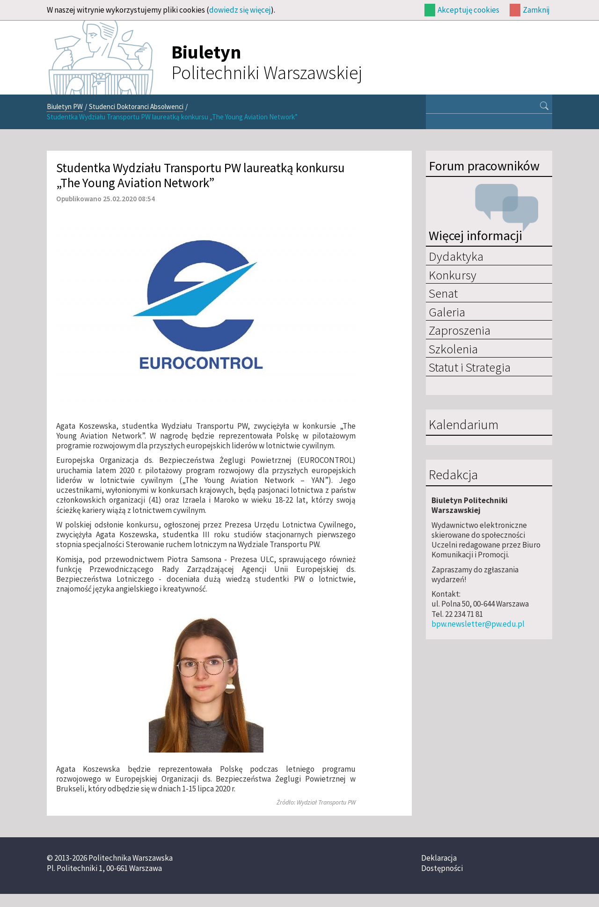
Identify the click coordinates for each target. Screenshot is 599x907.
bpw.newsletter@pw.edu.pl (478, 624)
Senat (443, 293)
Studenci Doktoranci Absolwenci (136, 106)
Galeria (447, 312)
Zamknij (536, 10)
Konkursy (452, 275)
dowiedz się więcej (240, 10)
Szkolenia (453, 349)
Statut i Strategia (470, 367)
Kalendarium (463, 425)
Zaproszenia (459, 330)
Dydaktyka (456, 256)
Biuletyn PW (65, 106)
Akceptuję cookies (468, 10)
